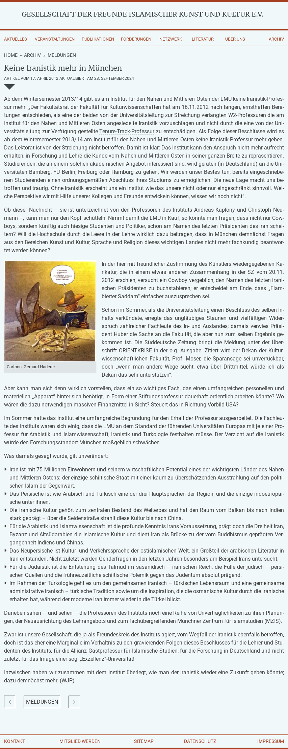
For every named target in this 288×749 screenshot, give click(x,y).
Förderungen (136, 39)
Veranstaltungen (55, 39)
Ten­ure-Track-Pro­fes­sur (126, 131)
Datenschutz (200, 741)
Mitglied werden (80, 741)
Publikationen (98, 39)
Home (11, 55)
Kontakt (14, 741)
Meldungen (62, 55)
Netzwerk (170, 39)
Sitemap (144, 741)
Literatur (203, 39)
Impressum (270, 741)
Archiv (276, 39)
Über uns (235, 39)
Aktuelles (15, 39)
